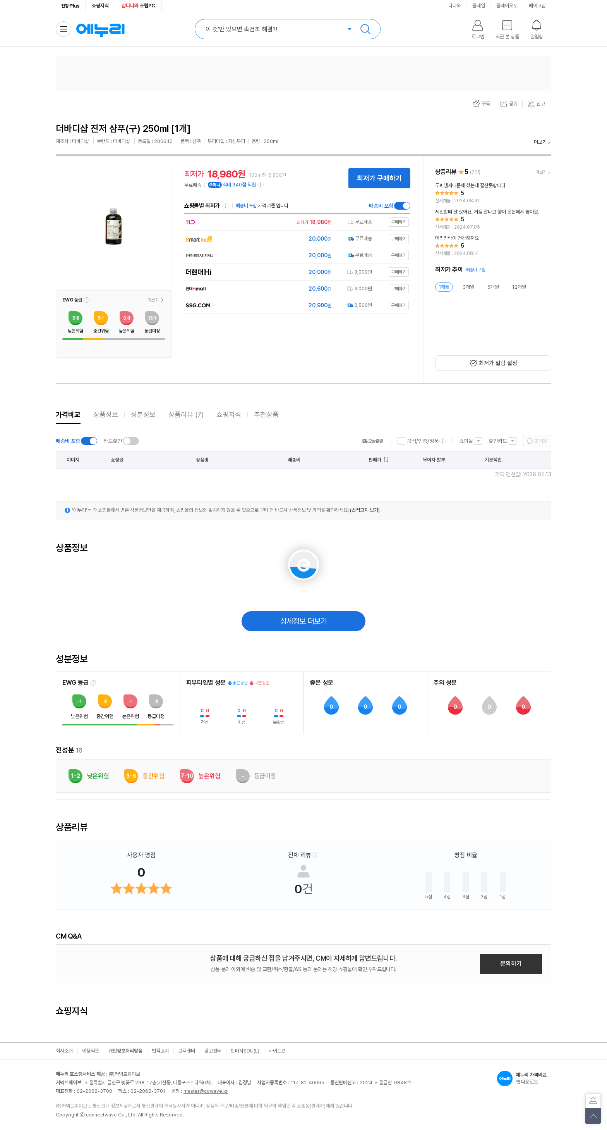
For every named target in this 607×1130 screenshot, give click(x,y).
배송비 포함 (381, 206)
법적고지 (160, 1051)
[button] (87, 300)
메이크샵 (537, 6)
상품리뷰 (186, 414)
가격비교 (68, 414)
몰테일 (478, 6)
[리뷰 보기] (493, 193)
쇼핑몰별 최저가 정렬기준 (225, 206)
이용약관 (90, 1051)
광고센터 (212, 1051)
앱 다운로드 (524, 1078)
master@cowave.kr (205, 1091)
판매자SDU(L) (245, 1051)
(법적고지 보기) (365, 510)
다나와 (454, 6)
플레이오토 (507, 6)
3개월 (468, 287)
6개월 (493, 287)
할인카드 (498, 441)
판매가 (375, 460)
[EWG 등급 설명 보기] (93, 683)
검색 (365, 29)
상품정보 (105, 414)
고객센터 (186, 1051)
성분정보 (143, 414)
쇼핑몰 (466, 441)
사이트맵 (277, 1051)
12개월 (519, 287)
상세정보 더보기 (303, 621)
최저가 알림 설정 (498, 363)
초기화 (541, 441)
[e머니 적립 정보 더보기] (260, 185)
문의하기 (511, 963)
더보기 (540, 142)
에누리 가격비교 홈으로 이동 (100, 29)
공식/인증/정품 (423, 441)
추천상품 (266, 414)
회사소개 (64, 1051)
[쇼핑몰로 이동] (295, 222)
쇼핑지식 (100, 6)
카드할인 (112, 441)
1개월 (444, 287)
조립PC (138, 6)
